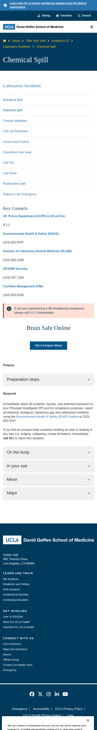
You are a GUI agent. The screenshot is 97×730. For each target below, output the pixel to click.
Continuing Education (15, 599)
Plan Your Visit (36, 40)
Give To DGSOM (13, 616)
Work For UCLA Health (16, 621)
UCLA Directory (12, 643)
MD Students (10, 579)
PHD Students (11, 589)
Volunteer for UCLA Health (18, 627)
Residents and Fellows (16, 584)
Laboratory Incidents (16, 46)
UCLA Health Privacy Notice (42, 715)
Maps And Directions (15, 649)
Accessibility (41, 709)
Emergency (9, 670)
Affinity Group (11, 659)
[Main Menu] (91, 27)
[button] (64, 15)
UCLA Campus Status (48, 345)
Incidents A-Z (60, 40)
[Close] (88, 726)
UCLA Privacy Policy (68, 709)
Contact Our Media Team (17, 664)
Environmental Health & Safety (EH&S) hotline (47, 416)
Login (70, 715)
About (16, 40)
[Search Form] (84, 15)
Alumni (7, 654)
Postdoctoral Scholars (16, 594)
